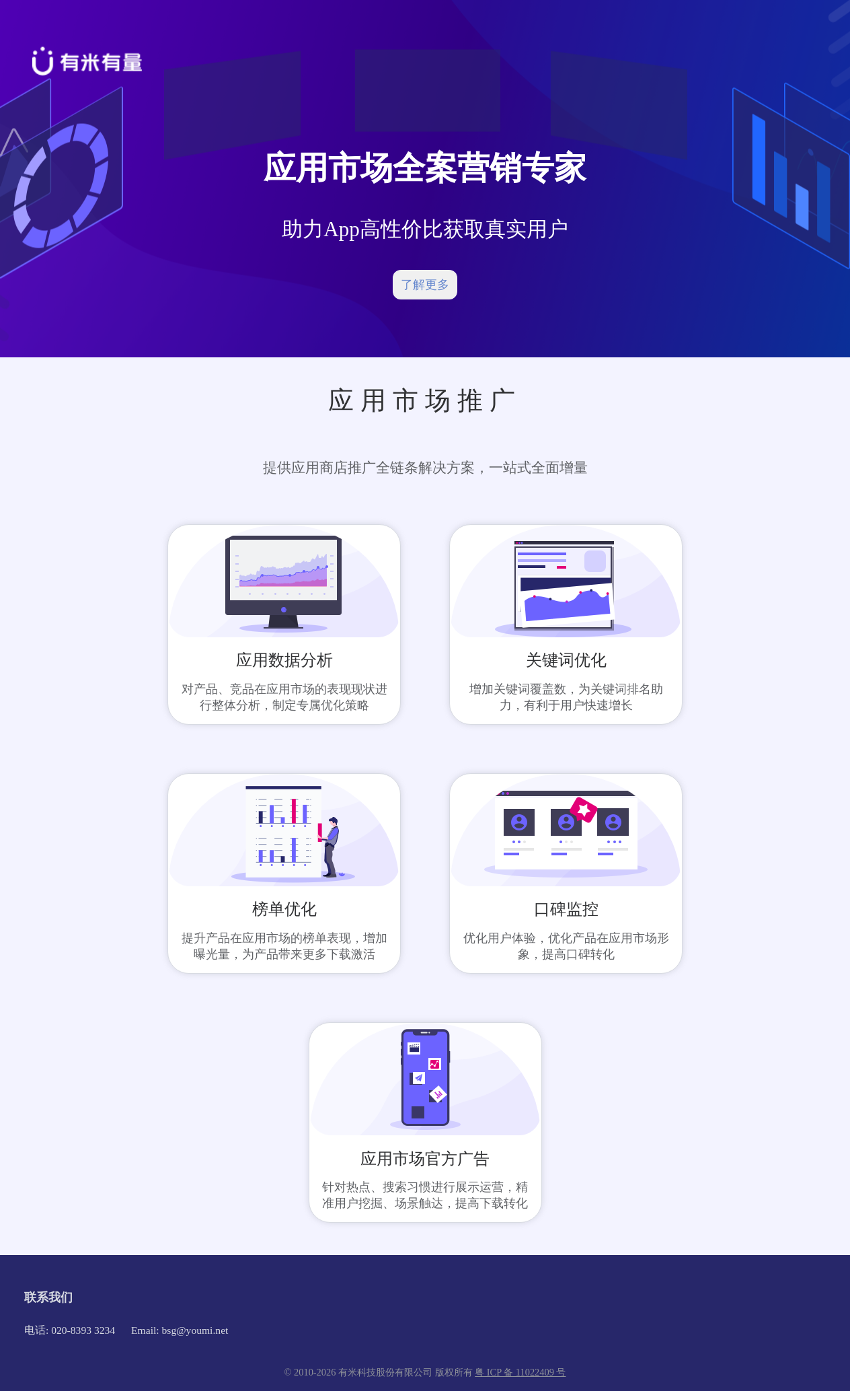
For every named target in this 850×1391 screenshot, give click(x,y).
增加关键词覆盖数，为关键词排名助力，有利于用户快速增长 (566, 697)
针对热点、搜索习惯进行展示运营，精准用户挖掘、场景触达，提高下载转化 (425, 1195)
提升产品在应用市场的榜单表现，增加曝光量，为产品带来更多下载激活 (284, 946)
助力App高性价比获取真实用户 (425, 229)
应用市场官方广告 (425, 1159)
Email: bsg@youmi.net (179, 1330)
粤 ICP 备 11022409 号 (520, 1372)
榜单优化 (284, 909)
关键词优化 (566, 660)
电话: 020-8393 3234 (69, 1330)
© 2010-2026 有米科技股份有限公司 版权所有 (379, 1372)
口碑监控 (566, 909)
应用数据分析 (284, 660)
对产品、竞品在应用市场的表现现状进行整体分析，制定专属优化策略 (284, 697)
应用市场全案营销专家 (425, 168)
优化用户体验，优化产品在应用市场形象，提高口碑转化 (566, 946)
